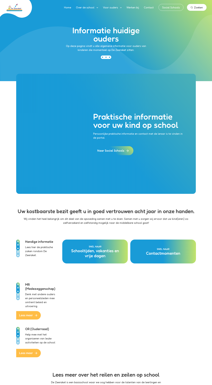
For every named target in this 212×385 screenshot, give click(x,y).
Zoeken (197, 7)
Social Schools (171, 7)
